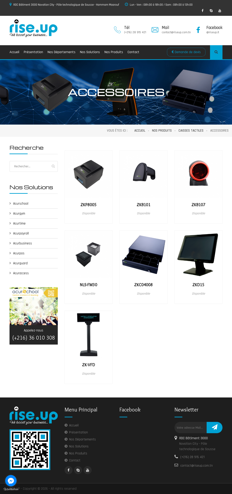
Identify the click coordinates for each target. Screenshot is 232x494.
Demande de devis (186, 52)
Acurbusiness (21, 243)
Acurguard (19, 263)
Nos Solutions (90, 52)
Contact (133, 52)
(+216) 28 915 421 (192, 457)
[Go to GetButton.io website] (11, 489)
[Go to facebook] (11, 480)
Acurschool (19, 203)
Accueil (14, 52)
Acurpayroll (19, 233)
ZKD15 (198, 284)
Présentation (33, 52)
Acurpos (17, 253)
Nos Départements (61, 52)
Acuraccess (19, 273)
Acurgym (17, 213)
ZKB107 (198, 204)
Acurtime (18, 223)
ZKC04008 (143, 284)
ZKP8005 (88, 204)
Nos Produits (113, 52)
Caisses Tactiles (191, 130)
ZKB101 (143, 204)
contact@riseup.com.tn (196, 465)
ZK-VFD (88, 364)
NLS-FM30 (88, 284)
